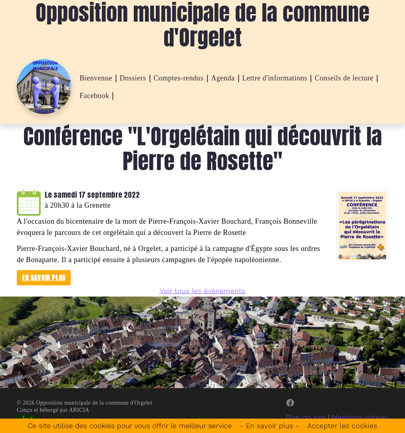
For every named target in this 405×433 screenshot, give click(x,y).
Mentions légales (358, 417)
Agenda (222, 78)
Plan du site (302, 417)
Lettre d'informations (274, 78)
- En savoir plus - (267, 425)
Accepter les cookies (344, 425)
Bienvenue (95, 78)
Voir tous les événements (203, 291)
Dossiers (133, 78)
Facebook (94, 96)
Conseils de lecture (344, 78)
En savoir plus (44, 278)
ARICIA (79, 410)
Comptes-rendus (178, 78)
